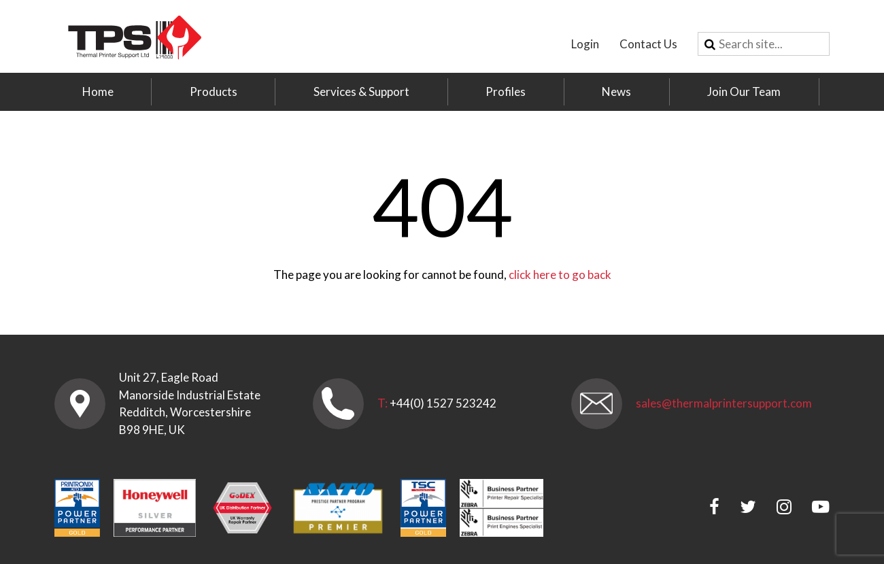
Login (585, 44)
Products (213, 91)
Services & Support (361, 91)
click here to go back (560, 274)
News (616, 91)
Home (98, 91)
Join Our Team (744, 91)
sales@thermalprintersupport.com (724, 403)
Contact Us (648, 44)
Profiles (506, 91)
